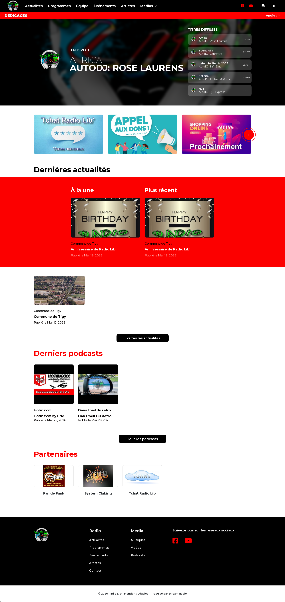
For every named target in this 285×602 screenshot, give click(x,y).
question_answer (263, 6)
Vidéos (136, 547)
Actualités (34, 6)
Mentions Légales (136, 593)
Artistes (128, 6)
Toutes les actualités (142, 338)
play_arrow (273, 6)
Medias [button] (146, 6)
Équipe (82, 6)
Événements (105, 6)
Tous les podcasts (142, 439)
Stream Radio (178, 593)
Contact (95, 570)
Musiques (138, 540)
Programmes (59, 6)
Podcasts (138, 555)
